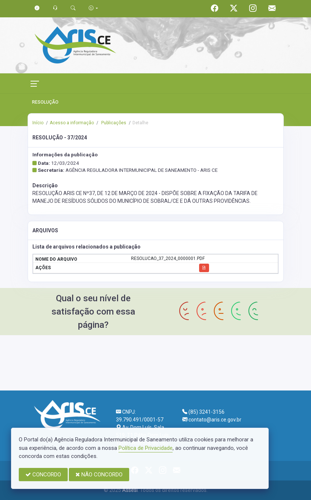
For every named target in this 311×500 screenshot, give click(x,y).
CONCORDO (43, 474)
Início (37, 122)
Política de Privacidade (146, 448)
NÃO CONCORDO (99, 474)
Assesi (130, 490)
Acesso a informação (72, 122)
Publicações (113, 122)
